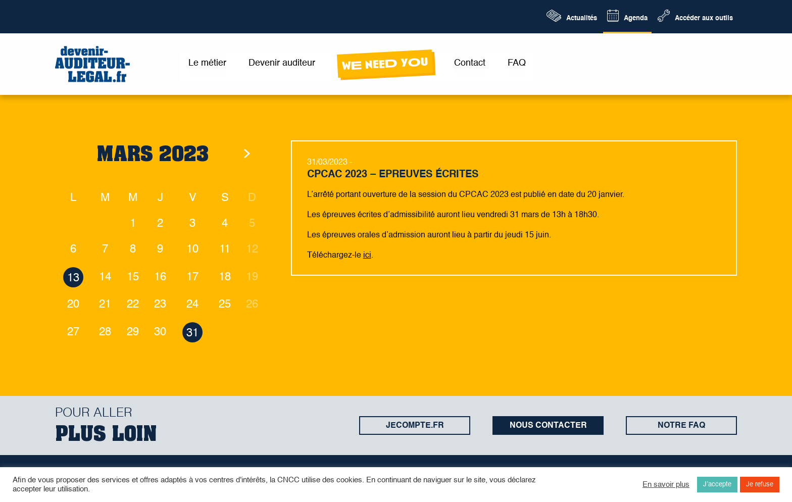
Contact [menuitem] (469, 63)
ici (367, 256)
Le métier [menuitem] (207, 63)
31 (192, 333)
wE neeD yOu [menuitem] (384, 64)
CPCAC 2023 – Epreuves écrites (392, 175)
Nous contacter (548, 426)
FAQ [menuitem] (517, 63)
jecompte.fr (415, 426)
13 (73, 278)
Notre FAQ (681, 426)
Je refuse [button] (759, 484)
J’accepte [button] (717, 484)
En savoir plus (665, 484)
